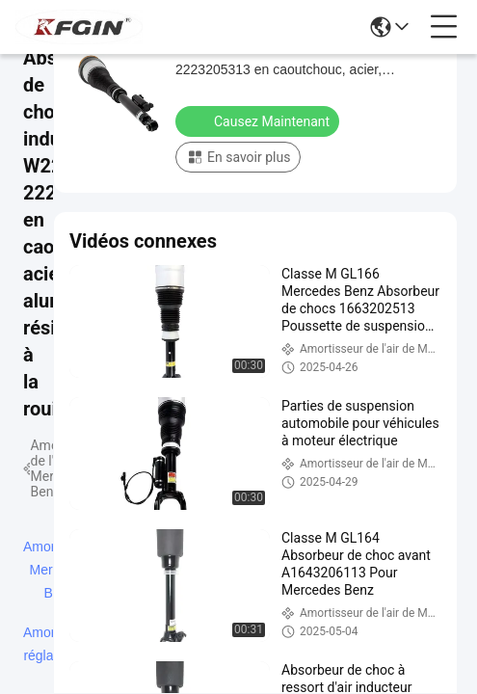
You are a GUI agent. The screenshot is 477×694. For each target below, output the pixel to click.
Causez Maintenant (259, 120)
